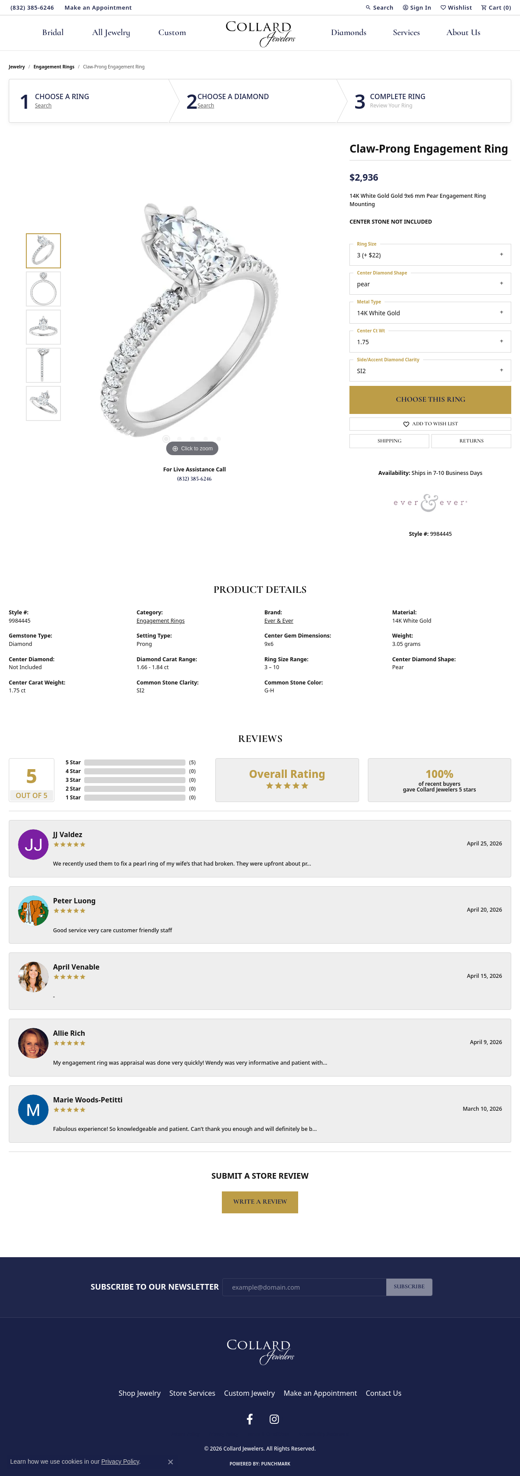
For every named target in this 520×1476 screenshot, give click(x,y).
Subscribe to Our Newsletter (155, 1287)
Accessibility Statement (323, 1434)
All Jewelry (111, 33)
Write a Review (260, 1201)
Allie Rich (69, 1033)
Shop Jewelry (139, 1393)
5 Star (73, 762)
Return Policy (185, 1434)
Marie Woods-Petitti (88, 1100)
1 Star (73, 797)
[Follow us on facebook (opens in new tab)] (249, 1419)
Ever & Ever (278, 620)
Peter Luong (74, 901)
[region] (192, 327)
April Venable (76, 967)
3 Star (73, 780)
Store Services (192, 1393)
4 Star (73, 771)
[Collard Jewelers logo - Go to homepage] (260, 32)
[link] (31, 7)
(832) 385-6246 (194, 479)
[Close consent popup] (170, 1462)
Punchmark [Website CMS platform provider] (276, 1464)
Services (406, 33)
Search (43, 106)
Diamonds (349, 33)
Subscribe (409, 1287)
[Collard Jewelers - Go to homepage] (260, 1350)
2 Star (73, 788)
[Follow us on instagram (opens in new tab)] (274, 1419)
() (192, 762)
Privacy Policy (223, 1434)
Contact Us (383, 1393)
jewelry (17, 67)
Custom (172, 33)
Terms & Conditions (268, 1434)
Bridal (53, 33)
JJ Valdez (67, 834)
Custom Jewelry (249, 1393)
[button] (379, 7)
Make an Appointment (320, 1393)
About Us (463, 33)
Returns (471, 441)
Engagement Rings (54, 67)
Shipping (390, 441)
